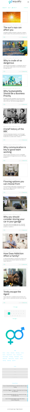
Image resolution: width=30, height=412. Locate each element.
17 (10, 315)
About (15, 371)
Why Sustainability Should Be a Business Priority (14, 93)
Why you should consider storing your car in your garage (14, 219)
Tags (9, 7)
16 (23, 313)
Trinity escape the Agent (12, 293)
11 (11, 313)
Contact (15, 374)
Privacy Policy (15, 377)
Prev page (15, 307)
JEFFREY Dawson (8, 25)
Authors (14, 7)
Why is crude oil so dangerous (12, 62)
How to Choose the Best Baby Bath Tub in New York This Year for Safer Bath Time (15, 395)
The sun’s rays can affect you (12, 29)
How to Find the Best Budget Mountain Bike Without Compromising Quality (15, 399)
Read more (25, 37)
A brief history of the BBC (13, 130)
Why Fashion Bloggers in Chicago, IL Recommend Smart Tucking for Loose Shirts (15, 391)
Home (15, 369)
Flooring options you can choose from (13, 183)
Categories (4, 7)
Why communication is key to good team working (14, 149)
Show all (26, 7)
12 (13, 313)
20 (17, 315)
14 (18, 313)
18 (12, 315)
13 (16, 313)
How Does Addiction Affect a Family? (13, 255)
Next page (15, 318)
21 (19, 315)
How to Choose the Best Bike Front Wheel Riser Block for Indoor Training (15, 386)
